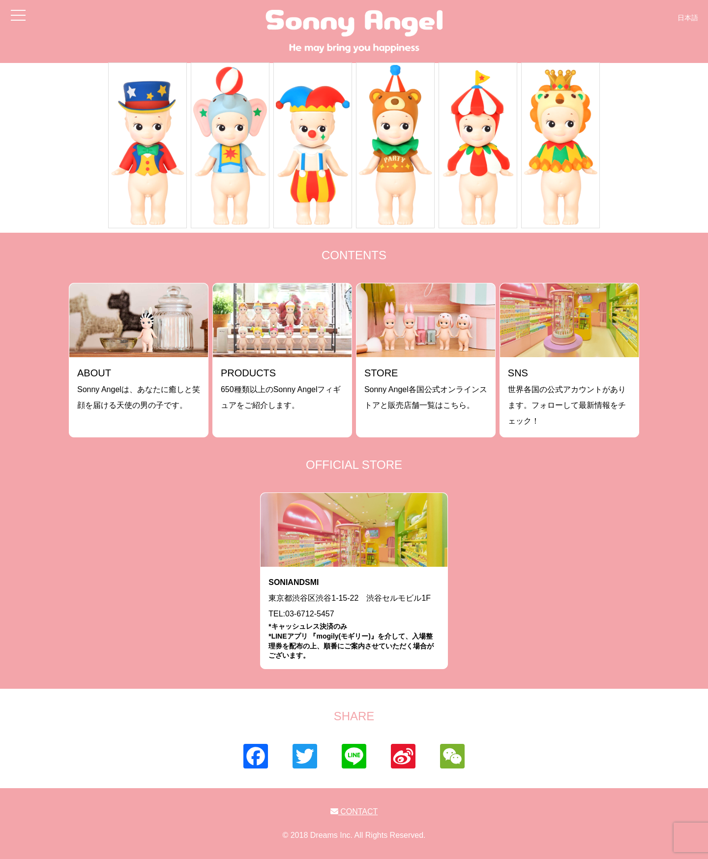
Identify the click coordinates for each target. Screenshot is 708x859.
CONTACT (354, 811)
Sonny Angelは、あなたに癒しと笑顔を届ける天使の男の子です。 (138, 388)
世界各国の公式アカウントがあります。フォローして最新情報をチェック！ (567, 396)
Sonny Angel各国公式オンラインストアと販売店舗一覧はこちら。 (425, 388)
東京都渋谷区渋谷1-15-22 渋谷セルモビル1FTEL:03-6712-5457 (354, 619)
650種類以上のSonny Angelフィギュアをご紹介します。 (281, 388)
